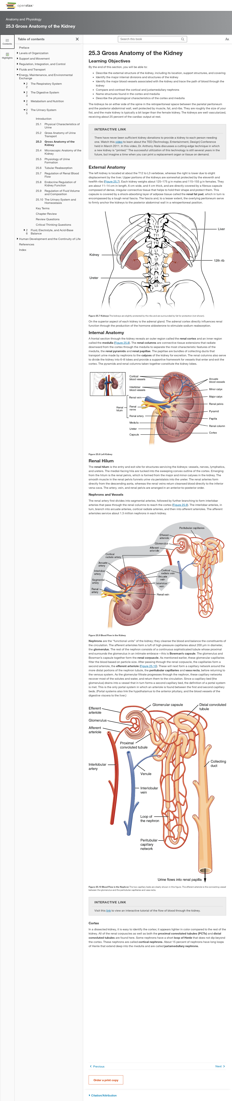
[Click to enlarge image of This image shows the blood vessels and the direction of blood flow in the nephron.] (157, 793)
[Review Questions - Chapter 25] (54, 219)
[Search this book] (148, 39)
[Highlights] (7, 56)
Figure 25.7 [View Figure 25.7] (111, 181)
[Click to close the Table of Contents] (7, 42)
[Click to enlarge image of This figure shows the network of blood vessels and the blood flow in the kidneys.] (157, 576)
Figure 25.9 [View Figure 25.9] (180, 504)
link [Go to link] (108, 910)
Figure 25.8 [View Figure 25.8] (122, 342)
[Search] (183, 39)
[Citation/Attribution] (157, 1095)
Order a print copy (106, 1080)
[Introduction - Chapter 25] (54, 118)
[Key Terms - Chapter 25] (54, 208)
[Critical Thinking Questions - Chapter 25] (54, 224)
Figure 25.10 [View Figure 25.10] (148, 666)
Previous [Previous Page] (96, 1066)
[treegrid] (49, 148)
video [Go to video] (118, 141)
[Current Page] (54, 143)
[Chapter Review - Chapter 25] (54, 213)
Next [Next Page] (220, 1066)
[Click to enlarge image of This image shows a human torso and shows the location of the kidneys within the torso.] (157, 261)
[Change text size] (227, 39)
